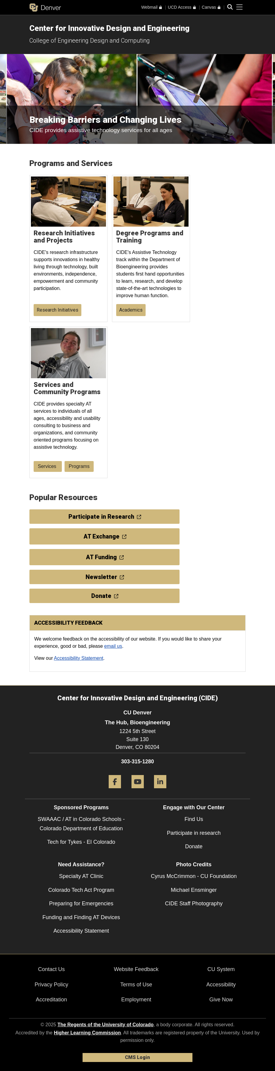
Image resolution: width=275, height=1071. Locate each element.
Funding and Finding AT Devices (81, 917)
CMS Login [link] (137, 1057)
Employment (136, 1000)
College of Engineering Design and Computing (89, 40)
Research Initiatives (57, 310)
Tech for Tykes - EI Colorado (81, 842)
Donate (193, 846)
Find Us (193, 819)
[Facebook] (114, 790)
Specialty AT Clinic (81, 876)
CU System (221, 969)
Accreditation (51, 1000)
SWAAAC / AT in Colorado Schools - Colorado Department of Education (81, 823)
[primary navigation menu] (240, 7)
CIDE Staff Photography (194, 904)
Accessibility (221, 985)
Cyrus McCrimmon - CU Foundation (194, 876)
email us (113, 646)
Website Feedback (136, 969)
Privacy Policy (51, 985)
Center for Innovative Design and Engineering (109, 28)
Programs (79, 466)
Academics (131, 310)
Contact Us (51, 969)
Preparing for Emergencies (81, 904)
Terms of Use (136, 985)
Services (48, 466)
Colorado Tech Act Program (81, 890)
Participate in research (194, 833)
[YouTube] (137, 790)
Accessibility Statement (79, 658)
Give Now (221, 1000)
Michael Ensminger (194, 890)
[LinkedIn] (160, 790)
